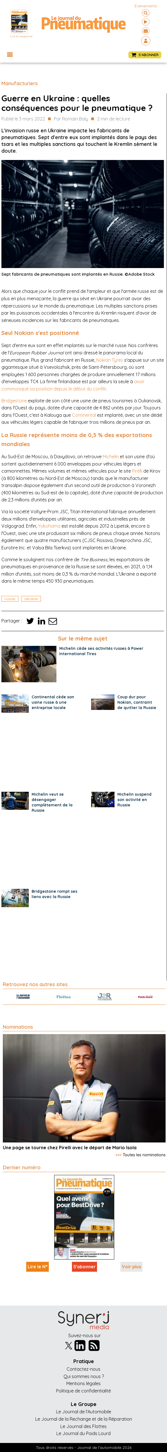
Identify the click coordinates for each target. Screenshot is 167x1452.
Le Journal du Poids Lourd (83, 1433)
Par (71, 119)
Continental (84, 415)
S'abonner (84, 1266)
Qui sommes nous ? (83, 1376)
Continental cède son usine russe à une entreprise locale (53, 702)
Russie (10, 598)
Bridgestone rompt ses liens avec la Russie (54, 894)
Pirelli (137, 471)
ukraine (31, 598)
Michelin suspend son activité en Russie (134, 800)
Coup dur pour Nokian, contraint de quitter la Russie (136, 702)
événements (146, 5)
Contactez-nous (83, 1369)
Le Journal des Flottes (83, 1426)
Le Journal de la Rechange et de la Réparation (83, 1419)
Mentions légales (83, 1383)
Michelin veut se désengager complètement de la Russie (52, 802)
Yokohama (49, 526)
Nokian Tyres (109, 360)
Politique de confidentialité (83, 1391)
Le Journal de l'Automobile (83, 1411)
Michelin (111, 456)
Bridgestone (14, 400)
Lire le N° (37, 1266)
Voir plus (131, 1266)
